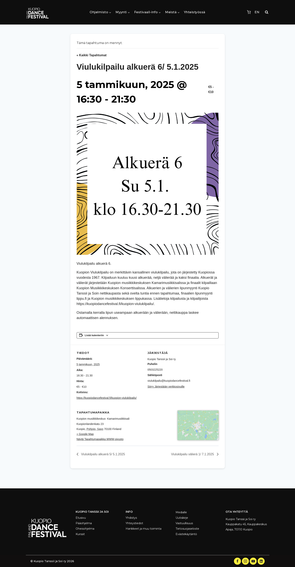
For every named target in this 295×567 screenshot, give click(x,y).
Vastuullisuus (184, 523)
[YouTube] (253, 561)
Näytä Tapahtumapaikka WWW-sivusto (100, 439)
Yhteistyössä (194, 12)
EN (257, 12)
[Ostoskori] (249, 12)
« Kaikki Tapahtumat (92, 55)
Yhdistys (131, 518)
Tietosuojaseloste (187, 528)
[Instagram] (245, 561)
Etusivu (81, 518)
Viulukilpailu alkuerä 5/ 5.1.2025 (102, 465)
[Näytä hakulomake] (266, 12)
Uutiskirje (182, 518)
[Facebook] (237, 561)
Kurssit (80, 534)
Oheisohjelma (85, 528)
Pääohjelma (84, 523)
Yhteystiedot (134, 523)
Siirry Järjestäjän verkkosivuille (166, 386)
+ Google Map (85, 434)
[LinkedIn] (261, 561)
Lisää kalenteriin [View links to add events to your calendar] (94, 335)
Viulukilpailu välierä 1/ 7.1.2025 (193, 465)
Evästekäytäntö (186, 534)
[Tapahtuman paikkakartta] (198, 445)
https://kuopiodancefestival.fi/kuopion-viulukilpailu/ (107, 397)
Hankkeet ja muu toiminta (143, 528)
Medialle (181, 512)
